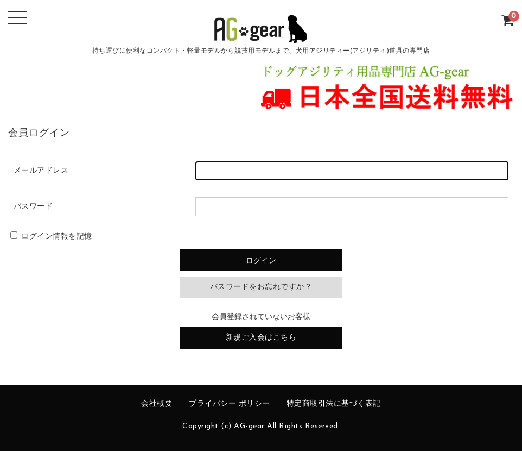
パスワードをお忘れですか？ (261, 287)
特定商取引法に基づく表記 (334, 404)
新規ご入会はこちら (261, 338)
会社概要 (157, 404)
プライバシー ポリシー (229, 404)
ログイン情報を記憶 (51, 237)
